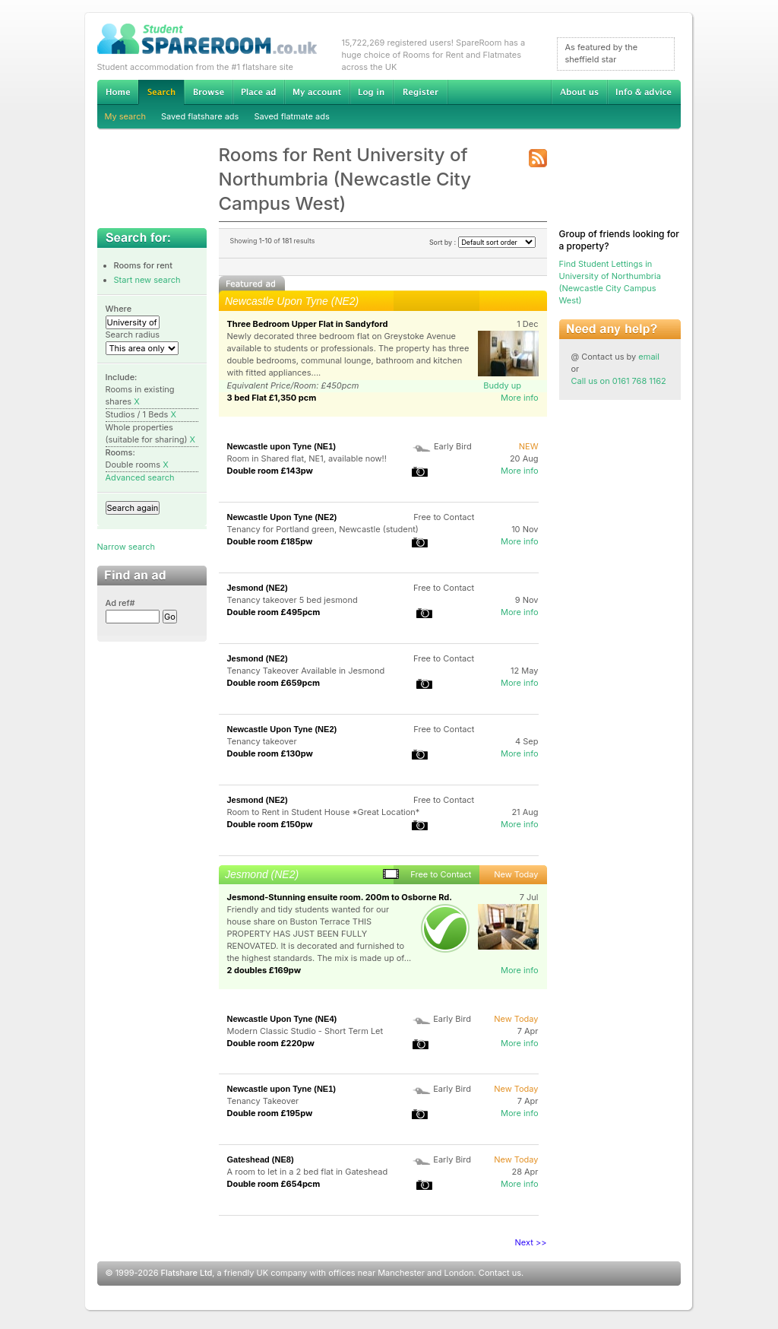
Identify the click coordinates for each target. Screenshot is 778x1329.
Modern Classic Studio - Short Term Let (305, 1031)
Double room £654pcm (274, 1183)
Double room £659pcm (274, 682)
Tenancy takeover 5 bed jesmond (292, 600)
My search (126, 116)
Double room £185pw (270, 541)
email (648, 356)
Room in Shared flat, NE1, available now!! (307, 458)
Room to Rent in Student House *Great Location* (323, 812)
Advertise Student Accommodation (258, 92)
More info (520, 397)
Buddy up (502, 385)
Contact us (500, 1272)
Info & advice (644, 92)
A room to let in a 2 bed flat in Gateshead (307, 1171)
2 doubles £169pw (264, 970)
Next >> (531, 1242)
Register (420, 92)
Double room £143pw (270, 470)
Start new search (147, 279)
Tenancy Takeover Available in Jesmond (306, 670)
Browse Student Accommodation (208, 92)
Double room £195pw (270, 1113)
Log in (371, 92)
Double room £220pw (271, 1043)
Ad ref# (120, 603)
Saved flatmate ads (291, 116)
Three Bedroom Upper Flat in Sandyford (307, 324)
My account (316, 92)
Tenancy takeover (262, 741)
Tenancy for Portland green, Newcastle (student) (323, 529)
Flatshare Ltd (187, 1272)
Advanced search (140, 477)
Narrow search (126, 546)
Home (117, 92)
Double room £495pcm (274, 612)
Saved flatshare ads (200, 116)
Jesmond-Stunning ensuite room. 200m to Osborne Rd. (339, 897)
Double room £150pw (270, 824)
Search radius (133, 334)
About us (579, 92)
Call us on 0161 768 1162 (618, 381)
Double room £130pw (270, 753)
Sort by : (482, 242)
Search (161, 92)
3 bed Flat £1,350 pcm (272, 397)
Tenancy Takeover (263, 1101)
